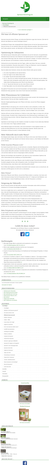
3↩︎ (21, 254)
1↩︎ (24, 245)
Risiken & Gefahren (8, 333)
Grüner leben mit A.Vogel (9, 322)
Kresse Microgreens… (6, 437)
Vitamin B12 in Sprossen (9, 357)
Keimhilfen (4, 369)
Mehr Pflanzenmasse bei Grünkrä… (11, 292)
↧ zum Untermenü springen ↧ (25, 29)
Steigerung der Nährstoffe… (9, 298)
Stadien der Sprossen (8, 350)
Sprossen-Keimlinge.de (8, 23)
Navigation (26, 19)
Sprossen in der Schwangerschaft (11, 345)
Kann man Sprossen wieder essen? (11, 326)
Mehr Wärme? (7, 297)
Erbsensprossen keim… (6, 444)
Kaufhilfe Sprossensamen (9, 329)
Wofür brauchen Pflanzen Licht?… (11, 295)
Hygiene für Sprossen (8, 324)
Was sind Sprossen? (8, 364)
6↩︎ (24, 273)
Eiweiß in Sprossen (8, 317)
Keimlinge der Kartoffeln (9, 331)
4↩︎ (21, 262)
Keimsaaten (4, 373)
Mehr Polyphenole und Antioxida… (11, 300)
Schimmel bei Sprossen (9, 338)
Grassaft (4, 371)
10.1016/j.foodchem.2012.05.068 (15, 273)
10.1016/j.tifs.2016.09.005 (13, 249)
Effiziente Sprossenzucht (9, 315)
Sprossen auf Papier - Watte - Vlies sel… (9, 454)
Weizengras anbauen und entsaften (8, 432)
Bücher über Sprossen (6, 446)
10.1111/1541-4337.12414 (13, 254)
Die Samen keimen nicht (9, 312)
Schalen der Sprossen (8, 336)
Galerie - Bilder (7, 319)
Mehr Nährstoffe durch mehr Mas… (11, 294)
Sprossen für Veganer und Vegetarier (11, 343)
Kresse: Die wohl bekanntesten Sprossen (9, 438)
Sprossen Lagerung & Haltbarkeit (10, 340)
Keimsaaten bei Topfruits (7, 284)
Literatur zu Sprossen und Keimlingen (9, 447)
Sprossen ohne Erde (8, 347)
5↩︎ (23, 267)
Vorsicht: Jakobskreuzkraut (9, 359)
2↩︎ (21, 249)
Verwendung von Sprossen (9, 354)
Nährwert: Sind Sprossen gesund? (11, 310)
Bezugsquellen (5, 376)
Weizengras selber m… (6, 431)
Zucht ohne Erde (7, 366)
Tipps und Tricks (7, 352)
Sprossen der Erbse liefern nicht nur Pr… (9, 445)
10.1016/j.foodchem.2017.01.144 (15, 245)
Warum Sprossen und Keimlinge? (11, 362)
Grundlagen (6, 25)
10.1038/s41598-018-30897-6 (14, 267)
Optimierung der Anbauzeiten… (10, 290)
